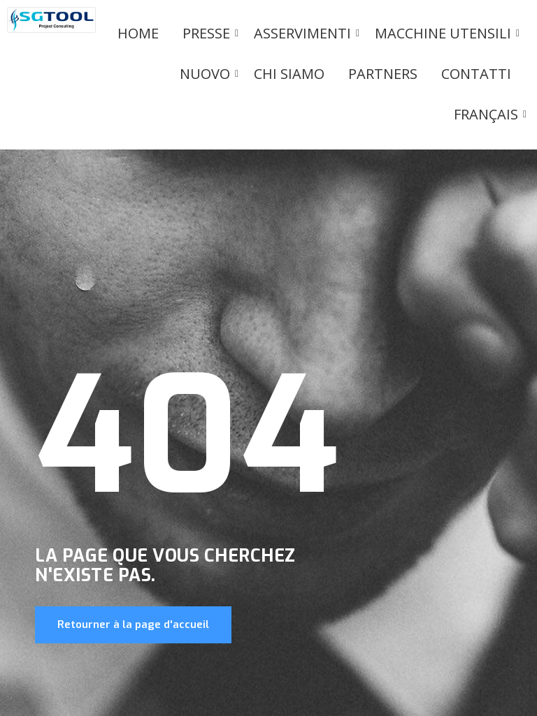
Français (488, 114)
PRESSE (208, 33)
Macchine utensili (445, 33)
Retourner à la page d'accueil (133, 624)
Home (138, 33)
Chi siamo (289, 73)
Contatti (476, 73)
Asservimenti (305, 33)
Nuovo (207, 73)
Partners (382, 73)
